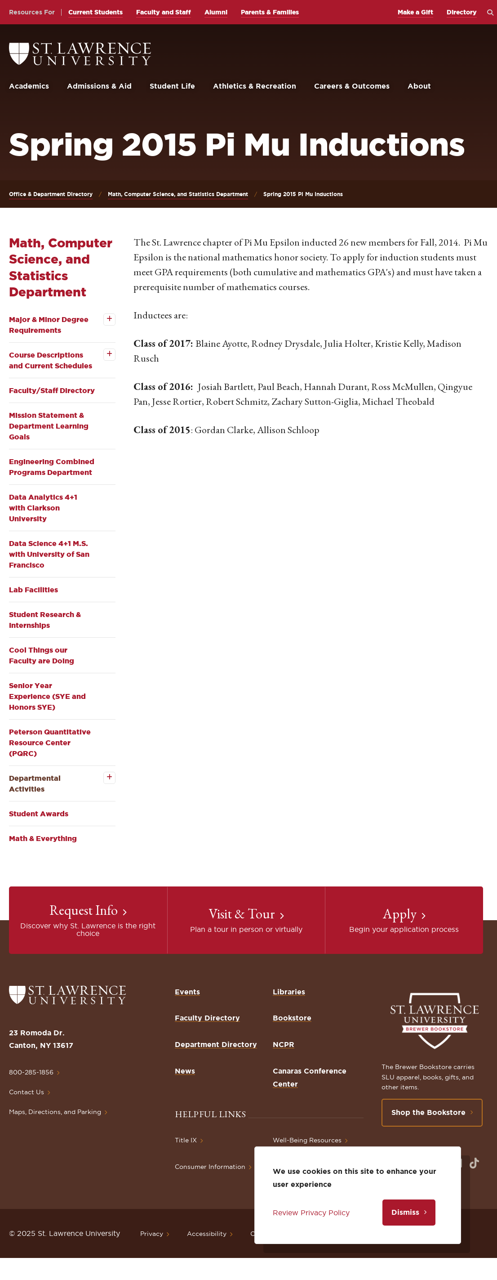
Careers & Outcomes (352, 86)
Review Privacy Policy (311, 1212)
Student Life (172, 86)
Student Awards (38, 814)
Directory (462, 12)
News (185, 1071)
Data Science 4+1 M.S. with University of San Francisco (49, 554)
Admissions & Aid (99, 86)
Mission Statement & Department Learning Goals (49, 426)
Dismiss (405, 1212)
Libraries (289, 992)
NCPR (283, 1044)
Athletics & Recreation (254, 86)
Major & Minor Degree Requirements (49, 324)
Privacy (151, 1233)
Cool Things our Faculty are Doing (41, 655)
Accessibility (206, 1233)
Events (187, 992)
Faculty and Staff (163, 12)
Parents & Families (270, 12)
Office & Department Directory (51, 194)
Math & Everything (43, 838)
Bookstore (292, 1018)
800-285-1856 (31, 1072)
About (419, 86)
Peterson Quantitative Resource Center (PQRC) (50, 742)
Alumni (215, 12)
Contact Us (26, 1092)
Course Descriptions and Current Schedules (50, 360)
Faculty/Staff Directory (52, 390)
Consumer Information (210, 1166)
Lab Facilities (33, 590)
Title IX (186, 1140)
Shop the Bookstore (428, 1112)
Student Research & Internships (45, 619)
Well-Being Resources (307, 1140)
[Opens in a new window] (474, 1163)
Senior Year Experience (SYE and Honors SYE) (47, 696)
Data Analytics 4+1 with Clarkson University (43, 508)
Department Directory (216, 1044)
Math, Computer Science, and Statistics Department (178, 194)
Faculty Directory (207, 1018)
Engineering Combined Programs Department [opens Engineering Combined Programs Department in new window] (51, 466)
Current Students (95, 12)
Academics (29, 86)
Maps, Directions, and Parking (55, 1111)
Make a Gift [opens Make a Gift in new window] (415, 12)
